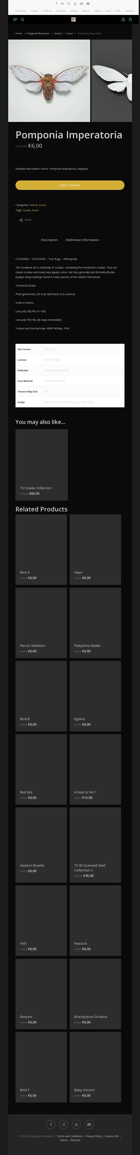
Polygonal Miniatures (38, 33)
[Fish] (41, 911)
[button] (15, 19)
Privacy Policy (94, 1136)
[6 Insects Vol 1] (95, 760)
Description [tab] (49, 240)
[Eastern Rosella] (41, 833)
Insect (69, 33)
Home (18, 33)
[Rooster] (41, 984)
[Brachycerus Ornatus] (95, 984)
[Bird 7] (41, 1057)
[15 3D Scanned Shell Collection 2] (95, 833)
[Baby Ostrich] (95, 1057)
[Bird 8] (41, 686)
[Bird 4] (41, 540)
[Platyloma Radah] (95, 613)
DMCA (64, 1140)
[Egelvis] (95, 686)
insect (35, 210)
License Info (112, 1136)
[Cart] (129, 19)
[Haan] (95, 540)
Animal (58, 33)
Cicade (26, 210)
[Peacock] (95, 911)
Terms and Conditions (70, 1136)
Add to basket (70, 185)
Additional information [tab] (82, 240)
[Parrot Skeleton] (41, 613)
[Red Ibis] (41, 760)
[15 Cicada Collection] (41, 455)
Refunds (75, 1140)
